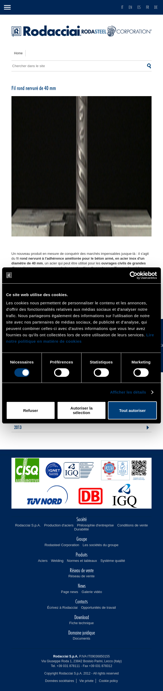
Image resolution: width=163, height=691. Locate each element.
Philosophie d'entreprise (95, 525)
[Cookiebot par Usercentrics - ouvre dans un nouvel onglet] (133, 275)
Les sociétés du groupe (100, 545)
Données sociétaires (59, 681)
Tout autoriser (132, 410)
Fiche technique (81, 623)
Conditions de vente (132, 525)
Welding (57, 561)
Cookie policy (108, 681)
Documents (81, 638)
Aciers (42, 561)
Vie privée (86, 681)
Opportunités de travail (98, 608)
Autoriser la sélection (81, 410)
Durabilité (81, 529)
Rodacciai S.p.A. (28, 525)
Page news (69, 592)
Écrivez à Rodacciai (62, 608)
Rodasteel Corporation (61, 545)
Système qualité (112, 561)
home (18, 53)
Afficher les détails (128, 392)
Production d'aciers (59, 525)
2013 (18, 427)
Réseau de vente (81, 576)
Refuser (30, 410)
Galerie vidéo (92, 592)
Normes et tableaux (82, 561)
